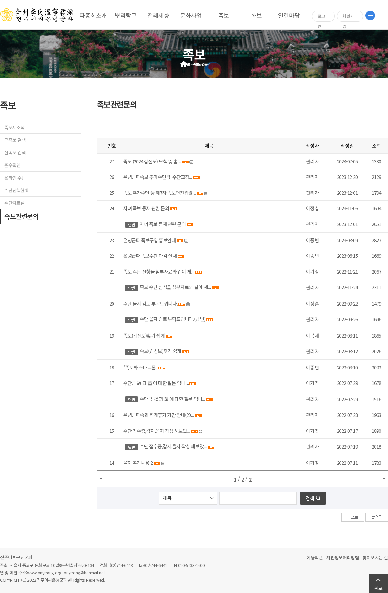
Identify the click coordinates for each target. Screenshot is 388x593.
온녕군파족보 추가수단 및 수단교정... (157, 176)
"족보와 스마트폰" (140, 367)
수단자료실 (14, 203)
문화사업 (191, 15)
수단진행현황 (16, 190)
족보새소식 (14, 127)
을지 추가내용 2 (138, 462)
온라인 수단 (15, 177)
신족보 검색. (15, 152)
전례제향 (158, 15)
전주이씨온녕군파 (16, 557)
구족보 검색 (15, 140)
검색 (310, 498)
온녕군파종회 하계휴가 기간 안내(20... (158, 414)
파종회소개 (93, 15)
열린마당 (289, 15)
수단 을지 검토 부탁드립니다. (150, 303)
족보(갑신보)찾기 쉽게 (144, 335)
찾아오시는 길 (375, 557)
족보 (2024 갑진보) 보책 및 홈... (152, 161)
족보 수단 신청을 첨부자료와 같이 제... (158, 271)
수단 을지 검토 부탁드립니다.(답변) (172, 319)
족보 (223, 15)
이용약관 (315, 557)
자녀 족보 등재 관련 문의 (146, 208)
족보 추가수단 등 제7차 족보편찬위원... (159, 192)
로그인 (321, 17)
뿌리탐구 (126, 15)
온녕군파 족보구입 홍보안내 (149, 240)
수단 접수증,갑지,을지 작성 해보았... (156, 430)
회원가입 (348, 17)
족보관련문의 (21, 216)
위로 (378, 588)
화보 (256, 15)
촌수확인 (12, 165)
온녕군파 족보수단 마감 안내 (150, 255)
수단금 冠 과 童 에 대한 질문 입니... (156, 383)
